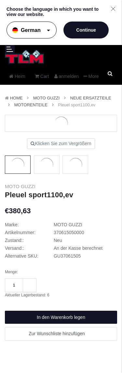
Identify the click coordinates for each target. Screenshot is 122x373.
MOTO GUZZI (46, 98)
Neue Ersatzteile (90, 98)
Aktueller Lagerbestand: (27, 295)
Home (16, 98)
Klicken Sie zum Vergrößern (61, 143)
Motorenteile (30, 104)
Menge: (11, 272)
